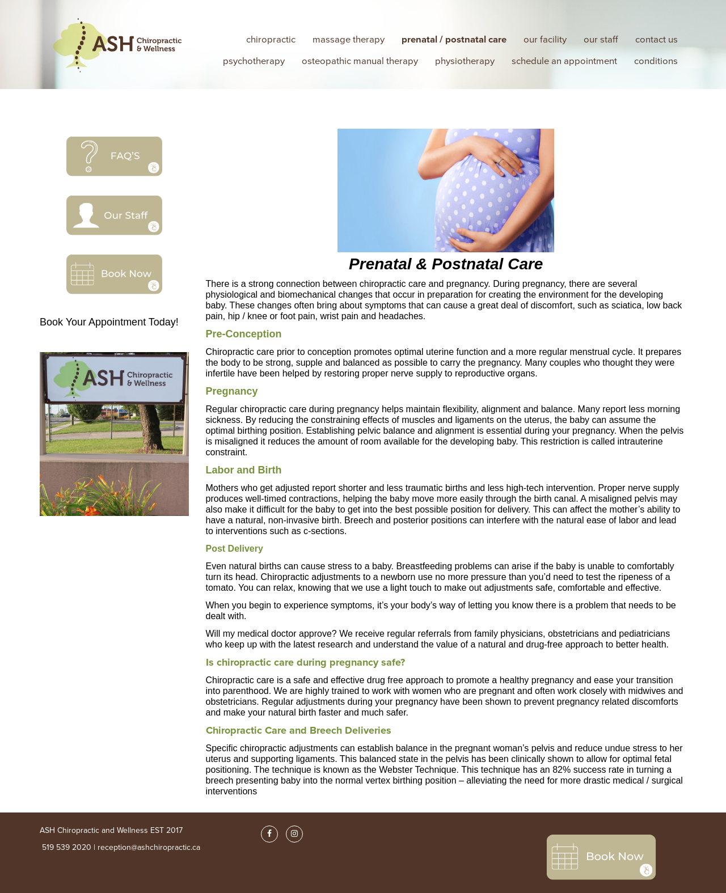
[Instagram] (294, 834)
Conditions (656, 61)
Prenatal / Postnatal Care (454, 39)
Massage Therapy (349, 39)
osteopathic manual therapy (360, 61)
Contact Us (656, 39)
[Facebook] (269, 834)
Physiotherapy (465, 61)
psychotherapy (254, 61)
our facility (545, 39)
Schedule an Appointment (564, 61)
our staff (601, 39)
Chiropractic (271, 39)
